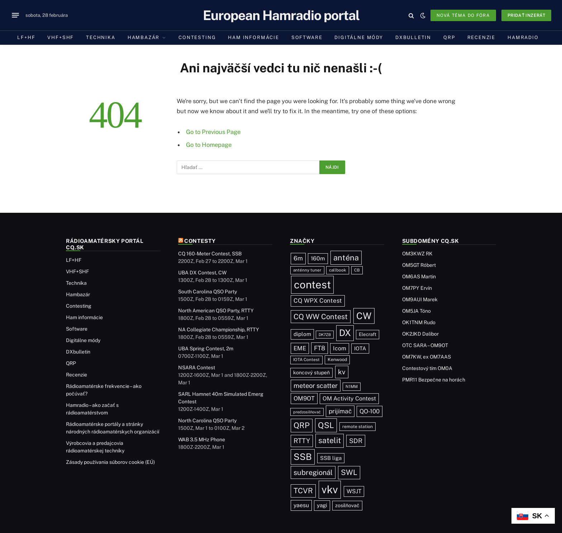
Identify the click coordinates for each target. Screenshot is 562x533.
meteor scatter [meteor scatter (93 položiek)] (316, 385)
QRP (449, 37)
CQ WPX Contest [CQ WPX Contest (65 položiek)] (318, 300)
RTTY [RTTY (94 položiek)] (302, 441)
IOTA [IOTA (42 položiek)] (360, 348)
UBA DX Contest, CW (202, 272)
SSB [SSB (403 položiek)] (303, 456)
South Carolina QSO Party (207, 291)
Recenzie (481, 37)
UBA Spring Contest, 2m (205, 348)
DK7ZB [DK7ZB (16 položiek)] (325, 334)
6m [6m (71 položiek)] (298, 258)
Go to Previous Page (213, 131)
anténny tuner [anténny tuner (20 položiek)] (307, 270)
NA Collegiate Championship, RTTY (218, 329)
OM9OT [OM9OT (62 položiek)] (304, 398)
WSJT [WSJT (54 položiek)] (354, 491)
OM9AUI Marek (420, 299)
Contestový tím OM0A (427, 368)
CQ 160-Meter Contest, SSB (210, 253)
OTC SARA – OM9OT (425, 345)
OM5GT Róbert (419, 265)
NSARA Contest (196, 367)
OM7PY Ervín (417, 288)
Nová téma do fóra (463, 15)
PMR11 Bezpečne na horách (433, 380)
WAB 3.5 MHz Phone (201, 439)
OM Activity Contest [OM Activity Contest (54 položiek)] (349, 398)
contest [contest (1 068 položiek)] (312, 284)
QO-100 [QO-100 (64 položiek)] (369, 411)
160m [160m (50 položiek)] (318, 258)
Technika (100, 37)
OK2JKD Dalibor (420, 334)
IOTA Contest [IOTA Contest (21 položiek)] (306, 359)
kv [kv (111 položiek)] (342, 372)
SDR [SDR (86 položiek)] (355, 441)
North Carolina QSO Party (207, 420)
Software (307, 37)
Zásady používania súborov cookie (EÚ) (110, 462)
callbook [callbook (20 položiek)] (337, 270)
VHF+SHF (60, 37)
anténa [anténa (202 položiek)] (346, 257)
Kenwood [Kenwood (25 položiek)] (337, 359)
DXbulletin (413, 37)
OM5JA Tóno (416, 311)
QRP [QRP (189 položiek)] (302, 425)
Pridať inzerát (526, 15)
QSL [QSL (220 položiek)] (326, 425)
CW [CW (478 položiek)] (364, 316)
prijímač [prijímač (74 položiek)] (340, 411)
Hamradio (523, 37)
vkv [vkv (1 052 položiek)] (330, 489)
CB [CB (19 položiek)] (357, 270)
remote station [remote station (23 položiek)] (357, 426)
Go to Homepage (209, 144)
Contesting (197, 37)
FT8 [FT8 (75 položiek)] (319, 348)
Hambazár (144, 37)
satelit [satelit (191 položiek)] (329, 440)
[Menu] (15, 15)
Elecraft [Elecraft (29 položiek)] (367, 334)
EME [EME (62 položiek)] (300, 348)
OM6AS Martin (419, 276)
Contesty (200, 241)
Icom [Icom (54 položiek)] (339, 348)
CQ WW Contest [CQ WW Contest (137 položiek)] (321, 316)
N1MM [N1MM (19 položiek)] (352, 386)
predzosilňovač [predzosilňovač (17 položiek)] (307, 412)
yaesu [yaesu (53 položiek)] (301, 505)
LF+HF (26, 37)
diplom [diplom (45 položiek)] (302, 334)
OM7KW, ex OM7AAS (426, 357)
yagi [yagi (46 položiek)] (322, 505)
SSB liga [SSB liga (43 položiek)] (331, 458)
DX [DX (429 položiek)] (345, 332)
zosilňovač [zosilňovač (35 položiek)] (347, 505)
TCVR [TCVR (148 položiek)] (303, 490)
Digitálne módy (358, 37)
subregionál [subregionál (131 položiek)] (313, 472)
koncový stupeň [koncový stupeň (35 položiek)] (311, 372)
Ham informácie (253, 37)
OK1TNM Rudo (418, 322)
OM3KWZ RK (417, 253)
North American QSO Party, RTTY (216, 310)
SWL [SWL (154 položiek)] (349, 472)
